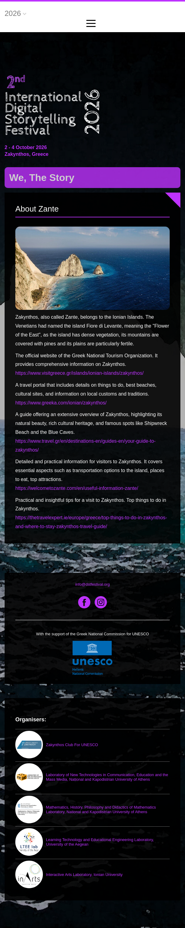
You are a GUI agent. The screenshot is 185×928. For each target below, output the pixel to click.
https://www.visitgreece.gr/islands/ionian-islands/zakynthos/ (79, 373)
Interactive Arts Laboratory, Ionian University (84, 874)
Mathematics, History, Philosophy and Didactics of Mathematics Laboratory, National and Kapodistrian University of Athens (101, 809)
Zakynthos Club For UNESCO (72, 744)
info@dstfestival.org (92, 584)
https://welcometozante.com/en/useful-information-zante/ (76, 488)
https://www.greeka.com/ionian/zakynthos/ (61, 402)
